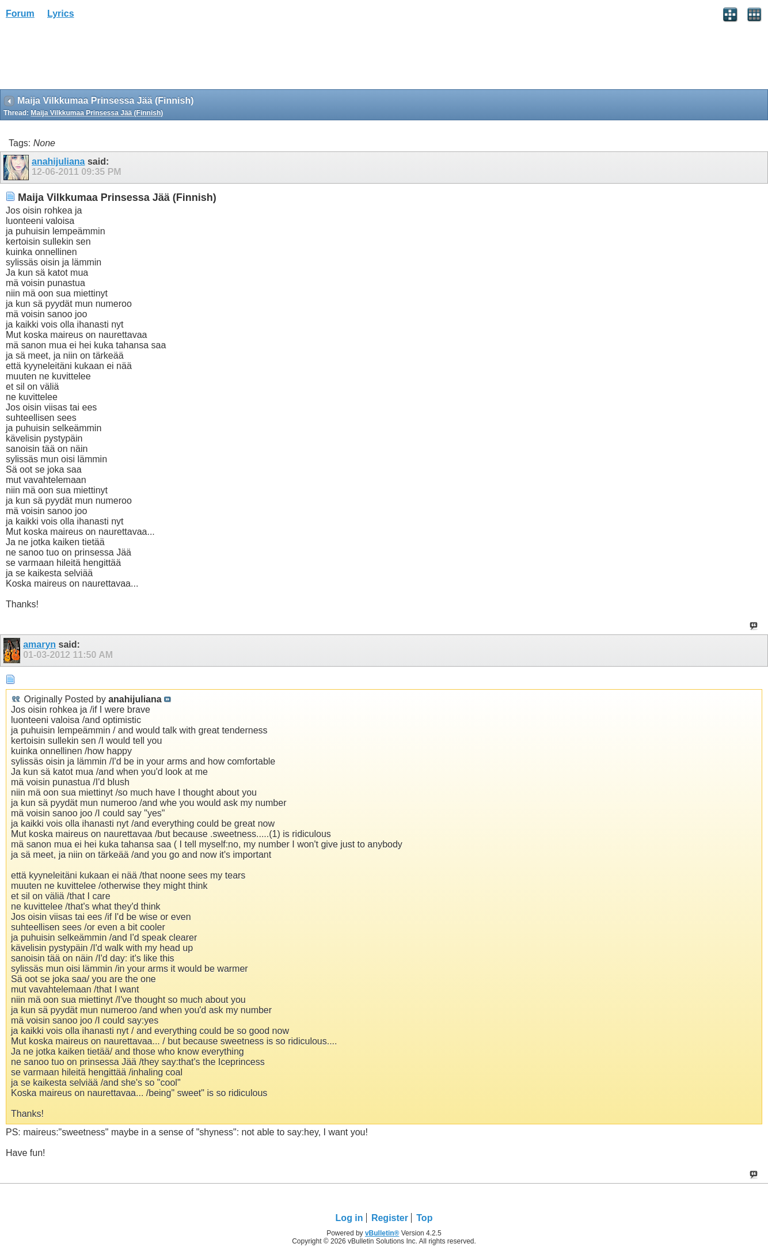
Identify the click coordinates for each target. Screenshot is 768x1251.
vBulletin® (382, 1233)
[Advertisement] (92, 58)
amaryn (39, 644)
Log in (349, 1218)
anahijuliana (58, 161)
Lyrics (60, 13)
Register (389, 1218)
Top (424, 1218)
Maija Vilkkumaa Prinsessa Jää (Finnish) (97, 113)
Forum (20, 13)
